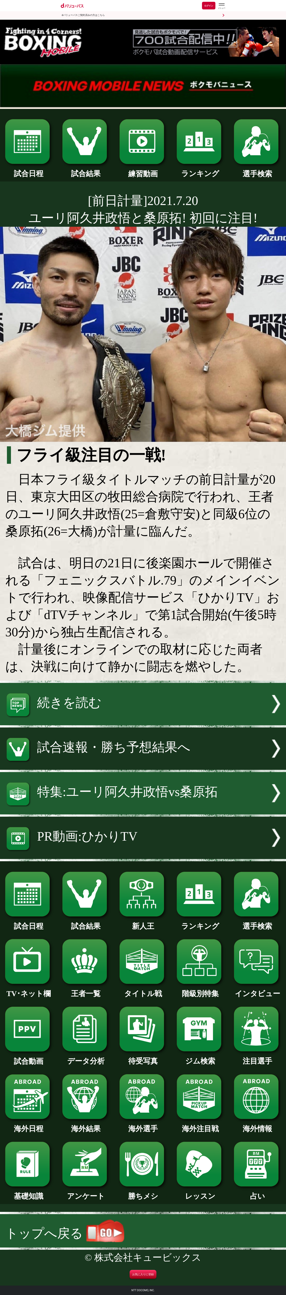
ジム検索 (200, 1057)
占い (257, 1192)
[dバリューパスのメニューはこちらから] (221, 6)
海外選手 (143, 1125)
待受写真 (143, 1057)
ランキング (200, 170)
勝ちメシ (143, 1192)
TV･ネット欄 (29, 990)
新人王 (143, 922)
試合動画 (29, 1057)
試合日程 (29, 170)
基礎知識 (29, 1192)
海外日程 (29, 1125)
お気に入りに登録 (143, 1274)
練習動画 (143, 170)
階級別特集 (200, 990)
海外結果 (86, 1125)
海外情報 (257, 1125)
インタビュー (257, 990)
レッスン (200, 1192)
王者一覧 (86, 990)
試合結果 (86, 170)
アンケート (86, 1192)
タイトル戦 (143, 990)
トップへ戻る (64, 1233)
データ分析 (86, 1057)
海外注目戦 (200, 1125)
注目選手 (257, 1057)
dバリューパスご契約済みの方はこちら (83, 15)
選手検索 (257, 170)
